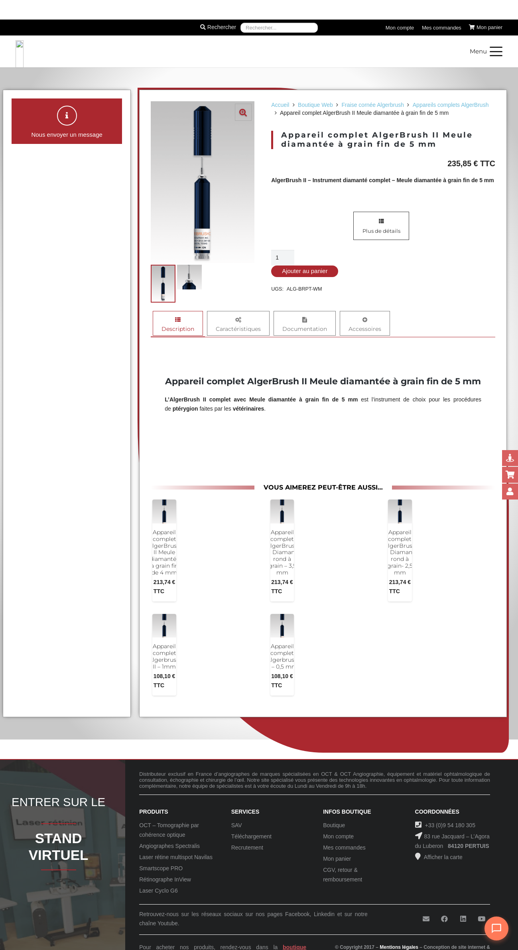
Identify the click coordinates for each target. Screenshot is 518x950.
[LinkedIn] (463, 919)
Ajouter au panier (304, 270)
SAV (236, 825)
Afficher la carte (443, 857)
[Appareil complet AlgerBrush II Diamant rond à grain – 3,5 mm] (282, 511)
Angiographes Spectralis (169, 846)
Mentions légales (399, 947)
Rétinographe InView (165, 879)
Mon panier (337, 859)
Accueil (280, 105)
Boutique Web (315, 105)
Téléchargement (251, 836)
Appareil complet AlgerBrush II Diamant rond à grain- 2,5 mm (400, 552)
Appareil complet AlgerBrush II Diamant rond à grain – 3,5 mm (282, 552)
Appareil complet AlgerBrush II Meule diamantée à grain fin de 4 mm (164, 552)
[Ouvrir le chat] (496, 928)
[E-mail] (426, 919)
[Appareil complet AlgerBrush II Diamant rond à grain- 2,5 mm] (400, 511)
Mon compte (338, 836)
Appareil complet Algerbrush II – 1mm (164, 656)
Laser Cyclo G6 (158, 890)
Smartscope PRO (161, 868)
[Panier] (485, 27)
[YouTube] (481, 919)
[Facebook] (444, 919)
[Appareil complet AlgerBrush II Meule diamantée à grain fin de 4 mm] (164, 511)
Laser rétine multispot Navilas (176, 857)
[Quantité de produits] (282, 258)
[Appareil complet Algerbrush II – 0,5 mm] (282, 625)
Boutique (334, 825)
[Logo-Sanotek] (102, 51)
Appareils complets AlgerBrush (451, 105)
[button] (486, 51)
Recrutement (247, 847)
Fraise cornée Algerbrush (373, 105)
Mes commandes (344, 847)
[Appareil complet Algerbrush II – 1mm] (164, 625)
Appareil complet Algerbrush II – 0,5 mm (282, 656)
